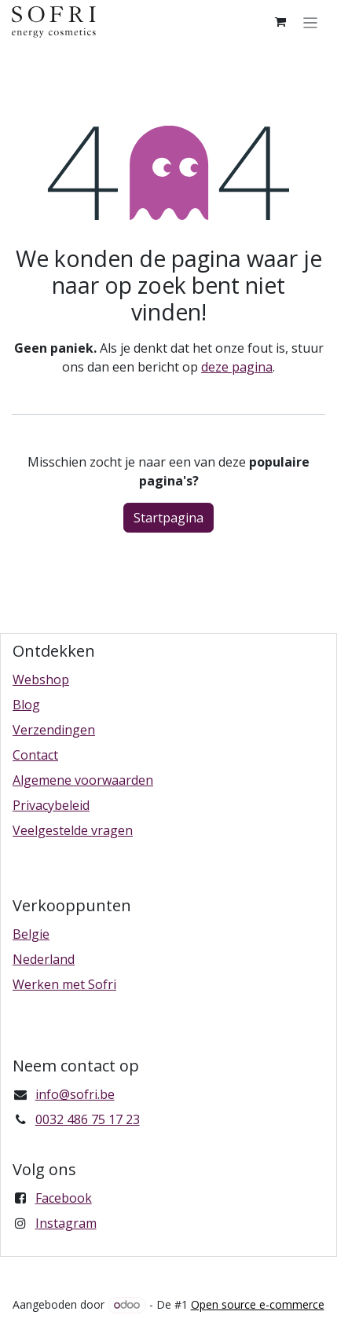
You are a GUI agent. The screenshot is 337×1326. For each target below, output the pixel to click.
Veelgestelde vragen (73, 830)
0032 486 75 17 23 (87, 1119)
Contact (35, 755)
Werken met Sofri (64, 984)
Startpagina (168, 517)
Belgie (31, 934)
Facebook (63, 1198)
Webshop (41, 679)
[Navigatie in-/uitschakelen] (310, 22)
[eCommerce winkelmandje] (280, 22)
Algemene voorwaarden (83, 780)
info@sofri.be (75, 1094)
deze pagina (237, 366)
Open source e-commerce (257, 1304)
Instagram (66, 1223)
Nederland (44, 959)
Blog (26, 704)
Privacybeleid (51, 805)
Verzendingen (54, 729)
